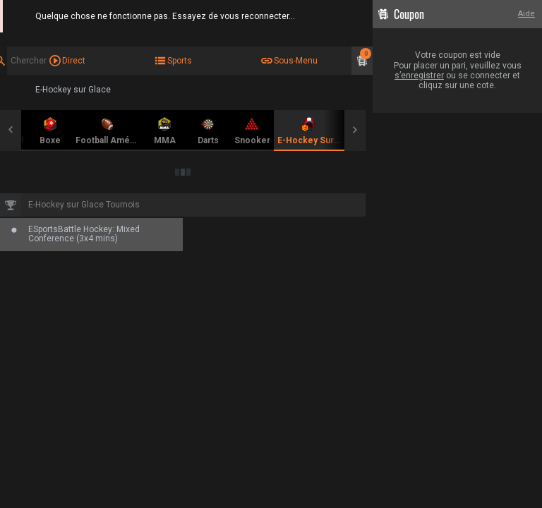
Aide (526, 13)
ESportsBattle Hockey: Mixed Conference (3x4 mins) (84, 233)
